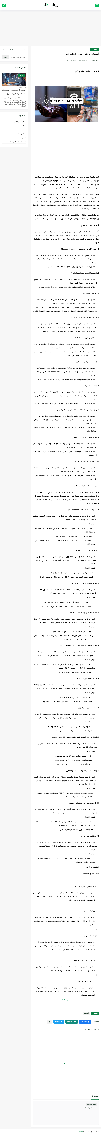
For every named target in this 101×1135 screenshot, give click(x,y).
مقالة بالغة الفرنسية (17, 141)
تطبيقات (21, 130)
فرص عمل (20, 137)
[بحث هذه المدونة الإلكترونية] (17, 57)
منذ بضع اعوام (20, 87)
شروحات (94, 49)
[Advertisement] (50, 28)
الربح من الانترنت (18, 122)
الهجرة (21, 126)
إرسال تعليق (91, 1104)
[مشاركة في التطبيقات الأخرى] (49, 1022)
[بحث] (4, 5)
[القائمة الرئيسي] (97, 5)
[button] (85, 1022)
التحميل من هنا (67, 1000)
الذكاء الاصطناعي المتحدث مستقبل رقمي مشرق (14, 92)
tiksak (81, 1132)
